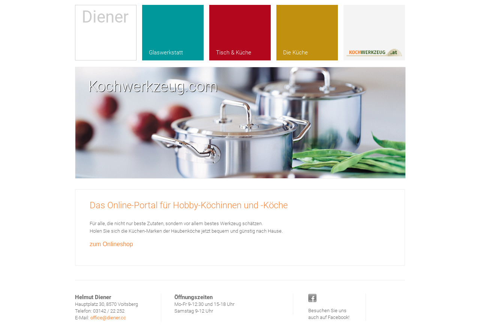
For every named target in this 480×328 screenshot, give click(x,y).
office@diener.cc (108, 317)
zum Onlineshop (111, 244)
